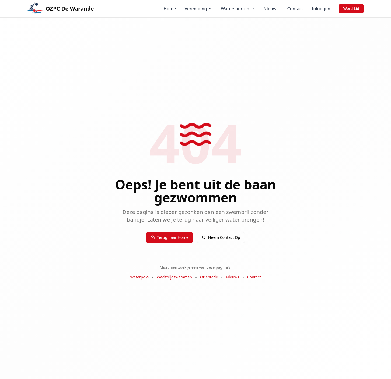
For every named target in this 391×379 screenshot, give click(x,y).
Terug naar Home (169, 237)
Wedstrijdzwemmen (174, 277)
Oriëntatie (209, 277)
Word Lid (351, 8)
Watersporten (238, 9)
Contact (295, 9)
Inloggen (321, 9)
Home (169, 9)
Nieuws (271, 9)
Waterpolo (139, 277)
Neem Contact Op (221, 237)
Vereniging (198, 9)
